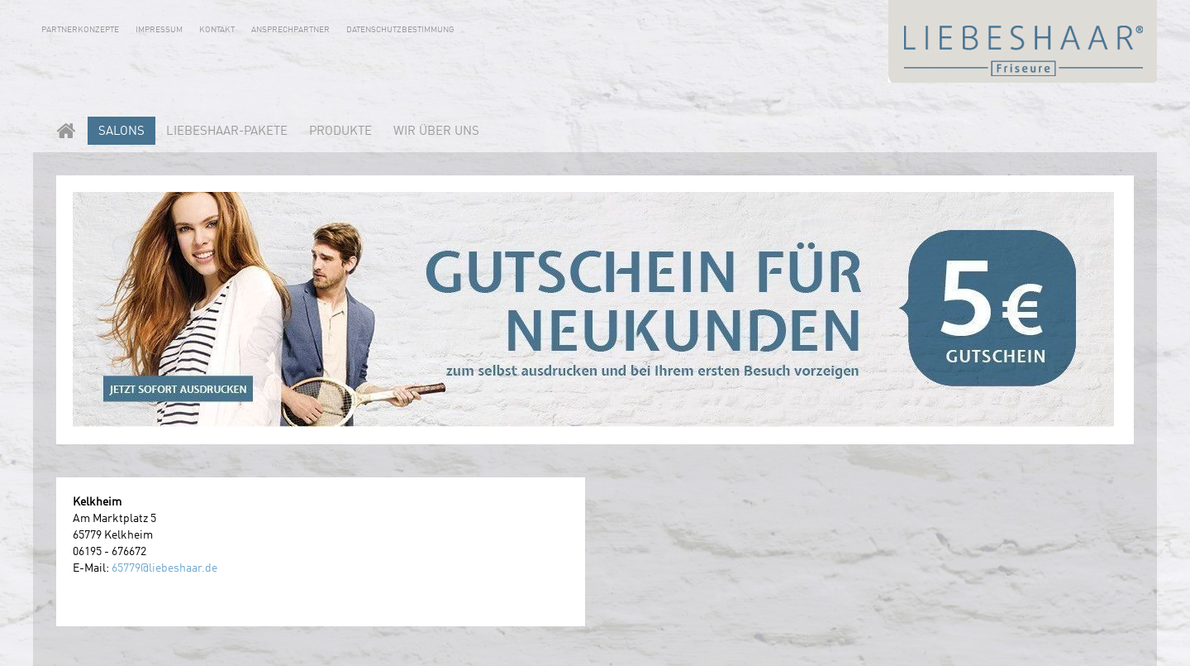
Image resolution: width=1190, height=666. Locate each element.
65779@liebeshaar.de (164, 568)
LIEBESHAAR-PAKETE (227, 132)
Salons (121, 132)
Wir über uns (436, 132)
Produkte (340, 132)
